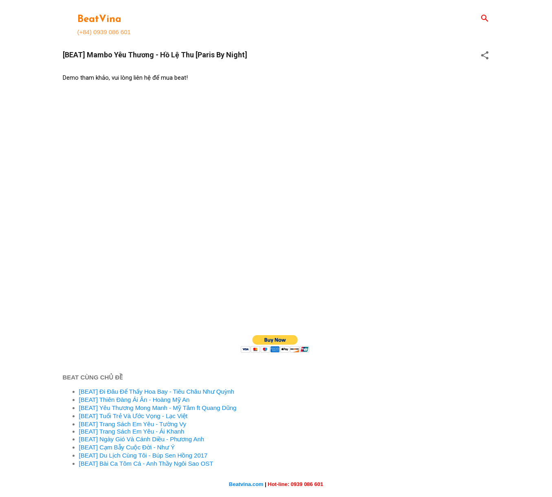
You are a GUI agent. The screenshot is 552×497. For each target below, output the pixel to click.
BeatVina (99, 19)
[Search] (485, 19)
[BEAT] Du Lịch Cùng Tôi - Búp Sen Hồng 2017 (143, 455)
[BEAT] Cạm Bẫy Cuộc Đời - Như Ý (127, 447)
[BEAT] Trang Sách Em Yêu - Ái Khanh (132, 431)
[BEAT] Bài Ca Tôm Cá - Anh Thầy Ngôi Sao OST (146, 463)
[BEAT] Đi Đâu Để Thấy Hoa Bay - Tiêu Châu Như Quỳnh (156, 391)
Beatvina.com (246, 484)
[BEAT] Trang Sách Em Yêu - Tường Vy (133, 424)
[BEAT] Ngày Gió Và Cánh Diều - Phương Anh (142, 439)
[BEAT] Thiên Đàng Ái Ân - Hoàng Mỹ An (134, 399)
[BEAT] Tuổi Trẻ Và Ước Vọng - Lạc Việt (133, 415)
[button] (485, 55)
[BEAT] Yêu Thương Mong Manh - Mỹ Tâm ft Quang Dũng (158, 407)
